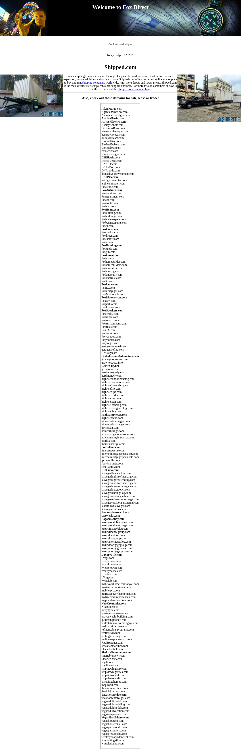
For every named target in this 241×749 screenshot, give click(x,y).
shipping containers (93, 82)
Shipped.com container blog (134, 89)
